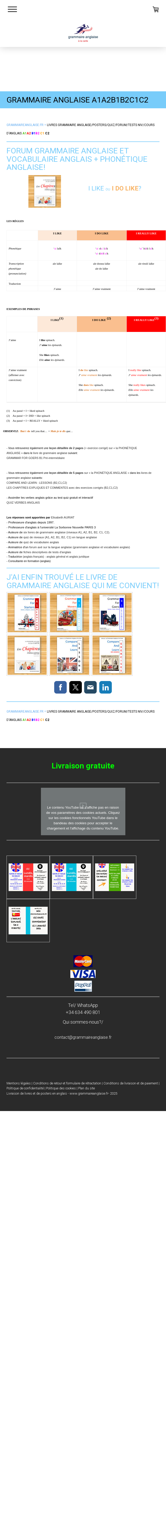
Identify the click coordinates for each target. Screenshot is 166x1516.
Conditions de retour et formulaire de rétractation (67, 1083)
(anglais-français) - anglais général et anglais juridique (56, 556)
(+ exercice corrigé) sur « (82, 448)
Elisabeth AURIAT (63, 517)
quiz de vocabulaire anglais (41, 542)
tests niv (135, 125)
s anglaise (69, 125)
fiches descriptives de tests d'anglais (47, 552)
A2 (29, 133)
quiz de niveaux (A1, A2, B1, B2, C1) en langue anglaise (60, 537)
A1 (24, 133)
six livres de (31, 532)
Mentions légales (19, 1083)
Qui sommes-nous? (82, 1022)
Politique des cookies (61, 1088)
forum (121, 125)
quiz (111, 125)
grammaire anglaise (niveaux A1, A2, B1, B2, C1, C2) (74, 532)
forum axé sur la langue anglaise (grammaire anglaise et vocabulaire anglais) (79, 547)
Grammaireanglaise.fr (25, 125)
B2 (37, 133)
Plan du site (86, 1088)
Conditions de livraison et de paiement (130, 1083)
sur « (69, 472)
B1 (33, 133)
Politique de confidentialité (25, 1088)
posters (99, 125)
